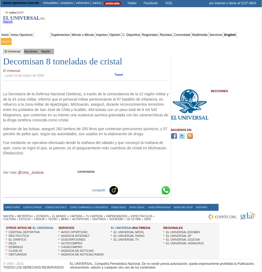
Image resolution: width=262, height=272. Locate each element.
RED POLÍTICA (19, 235)
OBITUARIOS (18, 254)
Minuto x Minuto (83, 35)
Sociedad (209, 41)
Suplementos (60, 35)
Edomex (32, 41)
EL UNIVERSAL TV (126, 239)
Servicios (216, 35)
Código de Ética (56, 207)
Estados (62, 41)
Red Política (47, 41)
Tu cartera (101, 41)
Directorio (12, 207)
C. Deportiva (131, 35)
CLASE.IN (15, 250)
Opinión (114, 35)
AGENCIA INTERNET (75, 235)
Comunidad (182, 35)
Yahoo (148, 190)
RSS (169, 3)
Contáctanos (32, 207)
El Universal (13, 51)
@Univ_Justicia (31, 172)
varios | (97, 3)
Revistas (166, 35)
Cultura (153, 41)
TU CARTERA (94, 216)
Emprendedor (119, 41)
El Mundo (75, 41)
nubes (14, 12)
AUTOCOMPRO (72, 243)
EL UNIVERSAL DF (179, 235)
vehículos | (83, 3)
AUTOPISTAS (80, 219)
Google (156, 190)
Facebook (151, 3)
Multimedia (200, 35)
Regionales (150, 35)
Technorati (122, 190)
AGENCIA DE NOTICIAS (77, 250)
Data (251, 41)
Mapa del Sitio (183, 207)
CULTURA (9, 219)
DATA (147, 219)
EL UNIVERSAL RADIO (129, 235)
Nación (6, 41)
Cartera (88, 41)
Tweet (118, 75)
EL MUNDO (59, 216)
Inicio (5, 35)
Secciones (42, 35)
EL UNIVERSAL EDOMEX (183, 232)
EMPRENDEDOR (116, 216)
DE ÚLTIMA (134, 219)
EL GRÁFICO (17, 239)
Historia (201, 207)
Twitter (132, 3)
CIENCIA (39, 219)
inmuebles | (51, 3)
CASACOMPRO (71, 247)
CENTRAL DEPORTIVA (24, 232)
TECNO (53, 219)
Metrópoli (18, 41)
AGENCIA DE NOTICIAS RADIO (82, 254)
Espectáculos (138, 41)
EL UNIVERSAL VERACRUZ (185, 243)
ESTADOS (42, 216)
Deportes (177, 41)
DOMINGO (16, 247)
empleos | (68, 3)
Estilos (164, 41)
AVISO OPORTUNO (74, 232)
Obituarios (224, 41)
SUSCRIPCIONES (73, 239)
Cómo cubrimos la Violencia (89, 207)
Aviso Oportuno (22, 35)
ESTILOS (24, 219)
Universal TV (193, 41)
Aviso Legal (137, 207)
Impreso (102, 35)
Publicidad (239, 41)
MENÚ (65, 219)
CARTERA (76, 216)
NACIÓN (8, 216)
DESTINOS (99, 219)
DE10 (12, 243)
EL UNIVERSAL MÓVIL (129, 232)
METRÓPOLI (25, 216)
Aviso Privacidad (159, 207)
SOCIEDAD (116, 219)
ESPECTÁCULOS (141, 216)
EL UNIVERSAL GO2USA (183, 239)
